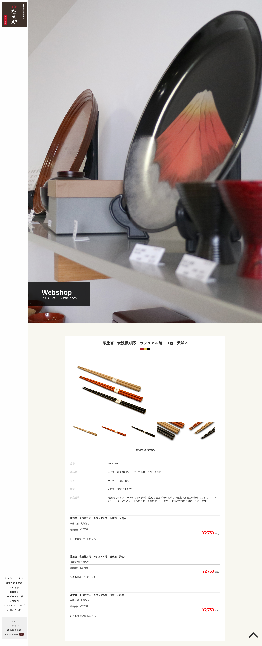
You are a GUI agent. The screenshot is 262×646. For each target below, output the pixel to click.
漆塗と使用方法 (14, 583)
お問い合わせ (14, 610)
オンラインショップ (14, 605)
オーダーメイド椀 (14, 596)
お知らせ (14, 587)
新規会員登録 (14, 630)
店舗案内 (14, 601)
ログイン (14, 625)
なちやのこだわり (14, 578)
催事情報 (14, 592)
